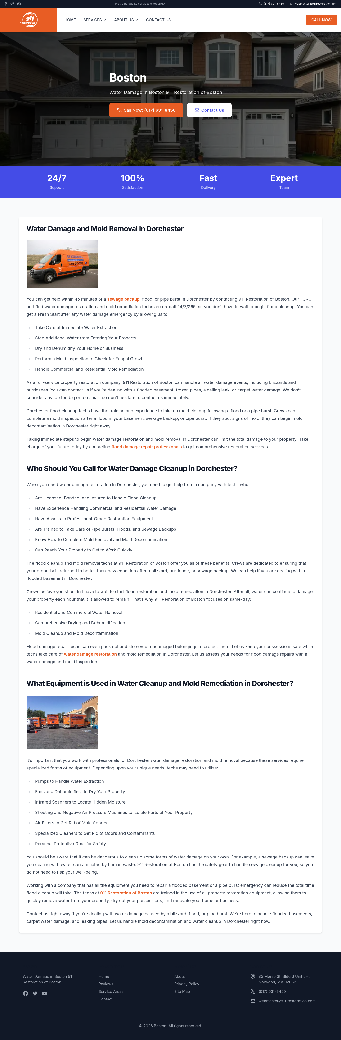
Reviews (106, 984)
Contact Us (209, 110)
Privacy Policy (186, 984)
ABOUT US (126, 20)
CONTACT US (158, 20)
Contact (105, 999)
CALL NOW (321, 20)
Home (104, 976)
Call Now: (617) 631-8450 (146, 110)
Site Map (182, 991)
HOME (70, 20)
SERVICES (95, 20)
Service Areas (111, 991)
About (179, 976)
